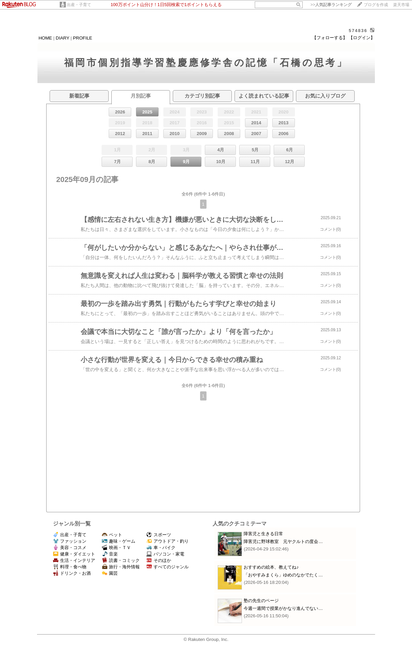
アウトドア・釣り (167, 541)
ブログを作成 (376, 4)
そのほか (158, 560)
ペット (112, 534)
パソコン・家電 (165, 554)
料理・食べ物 (69, 566)
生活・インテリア (74, 560)
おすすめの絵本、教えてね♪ (271, 567)
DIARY (62, 38)
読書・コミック (121, 560)
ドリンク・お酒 (72, 573)
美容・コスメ (69, 547)
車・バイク (160, 547)
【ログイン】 (362, 37)
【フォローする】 (329, 37)
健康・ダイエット (74, 554)
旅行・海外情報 (121, 566)
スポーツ (158, 534)
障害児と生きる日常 (263, 533)
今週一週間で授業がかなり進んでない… (283, 608)
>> (331, 4)
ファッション (69, 541)
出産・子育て (79, 4)
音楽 (110, 554)
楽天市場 (401, 4)
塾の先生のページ (261, 600)
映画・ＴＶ (116, 547)
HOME (45, 38)
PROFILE (82, 38)
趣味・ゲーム (118, 541)
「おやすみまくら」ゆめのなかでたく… (283, 574)
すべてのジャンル (167, 566)
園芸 (110, 573)
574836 (358, 30)
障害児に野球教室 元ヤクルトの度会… (283, 541)
